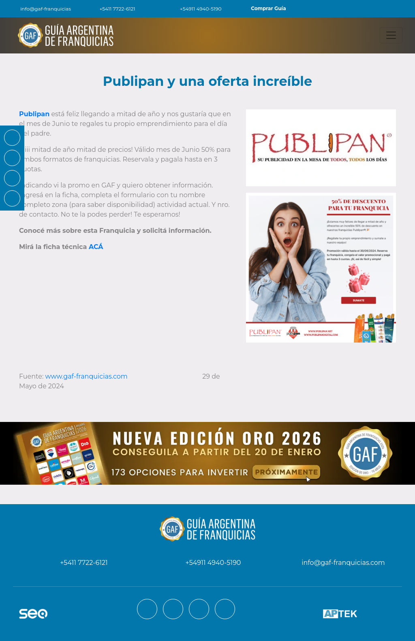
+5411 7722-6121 (112, 9)
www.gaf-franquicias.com (87, 376)
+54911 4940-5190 (196, 9)
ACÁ (96, 247)
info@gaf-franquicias (40, 9)
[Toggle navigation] (391, 35)
